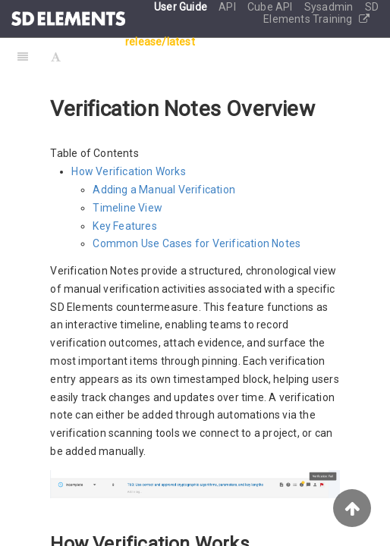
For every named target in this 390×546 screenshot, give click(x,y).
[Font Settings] (55, 57)
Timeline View (127, 208)
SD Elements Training (321, 13)
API (228, 7)
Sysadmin (330, 7)
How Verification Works (128, 171)
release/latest (160, 42)
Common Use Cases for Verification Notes (196, 243)
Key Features (124, 226)
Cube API (271, 7)
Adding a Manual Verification (164, 190)
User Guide (181, 7)
